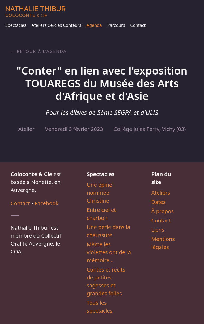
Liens (157, 229)
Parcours (116, 25)
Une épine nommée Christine (99, 192)
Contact (138, 25)
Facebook (46, 203)
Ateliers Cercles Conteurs (56, 25)
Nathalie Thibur (35, 11)
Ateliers (160, 192)
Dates (158, 201)
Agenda (94, 25)
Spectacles (15, 25)
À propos (162, 211)
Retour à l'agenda (42, 51)
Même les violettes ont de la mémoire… (109, 252)
